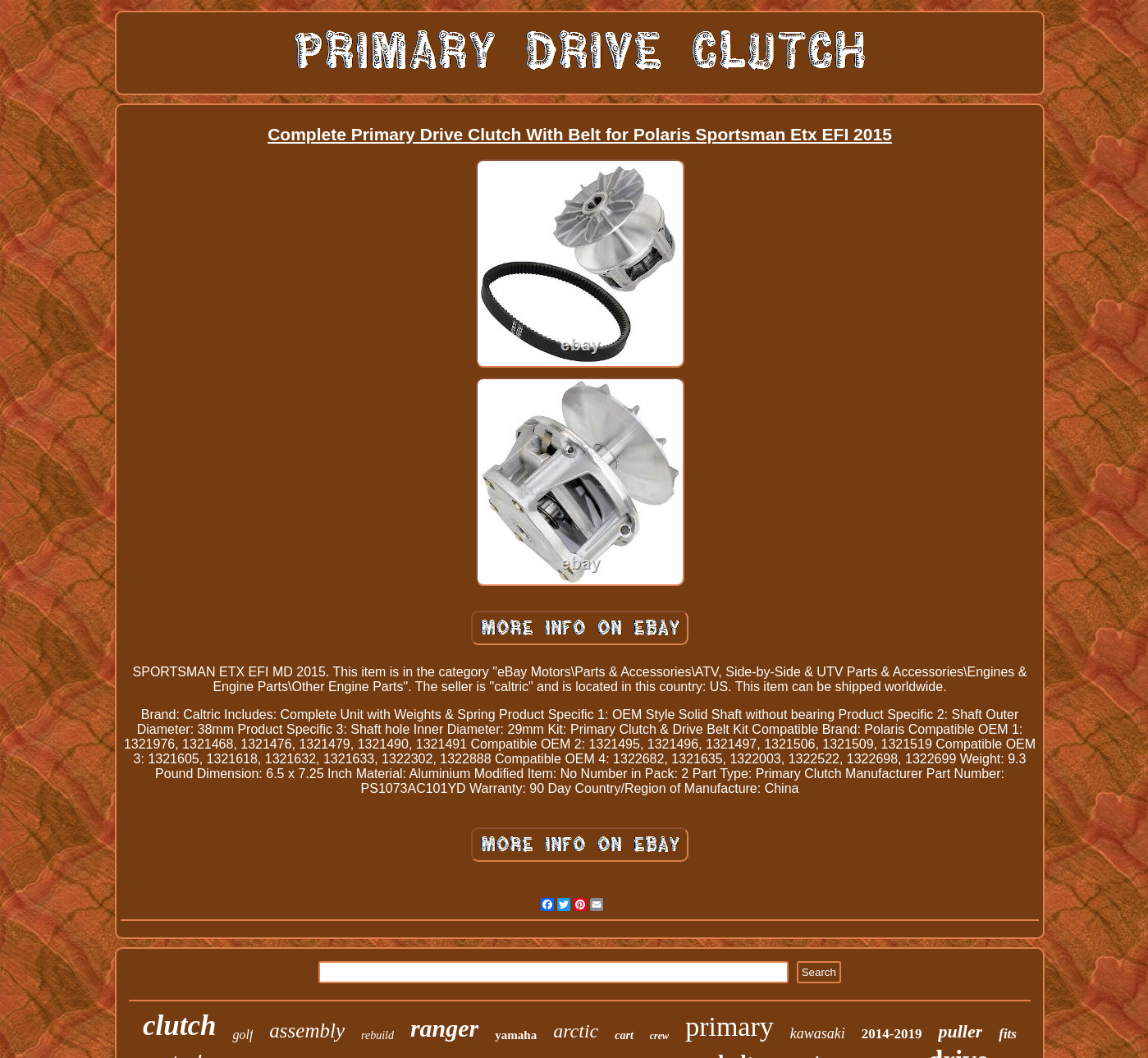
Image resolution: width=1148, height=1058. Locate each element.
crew (659, 1036)
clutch (179, 1026)
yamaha (516, 1035)
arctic (575, 1031)
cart (624, 1035)
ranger (444, 1028)
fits (1008, 1034)
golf (242, 1035)
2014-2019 (892, 1034)
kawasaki (817, 1033)
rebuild (377, 1035)
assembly (307, 1030)
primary (729, 1026)
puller (960, 1031)
